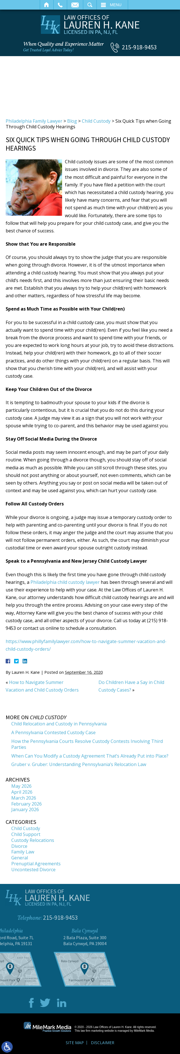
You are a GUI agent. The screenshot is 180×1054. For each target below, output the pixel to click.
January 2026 (25, 809)
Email (75, 5)
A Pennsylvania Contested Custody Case (53, 732)
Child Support (25, 834)
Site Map (75, 1042)
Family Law (22, 852)
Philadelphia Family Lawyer (34, 121)
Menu (116, 5)
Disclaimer (102, 1042)
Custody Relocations (32, 840)
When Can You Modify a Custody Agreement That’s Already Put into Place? (89, 756)
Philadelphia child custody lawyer (65, 582)
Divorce (19, 846)
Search (89, 5)
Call (60, 5)
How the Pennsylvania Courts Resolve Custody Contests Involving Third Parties (87, 744)
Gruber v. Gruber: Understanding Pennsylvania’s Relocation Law (78, 764)
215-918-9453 (139, 47)
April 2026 (21, 792)
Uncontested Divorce (33, 869)
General (19, 858)
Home (46, 5)
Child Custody (96, 121)
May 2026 (21, 786)
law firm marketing (92, 1030)
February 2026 (26, 804)
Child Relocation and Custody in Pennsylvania (59, 724)
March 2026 (23, 798)
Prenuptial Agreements (36, 864)
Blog (72, 121)
